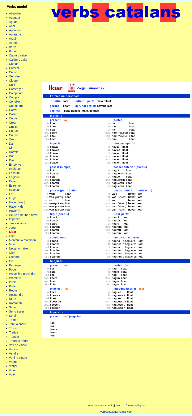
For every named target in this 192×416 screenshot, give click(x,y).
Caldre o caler (18, 59)
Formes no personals (65, 96)
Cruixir (13, 139)
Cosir (12, 114)
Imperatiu (56, 312)
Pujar (12, 286)
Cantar (13, 63)
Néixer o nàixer (19, 248)
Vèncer (13, 349)
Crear (12, 122)
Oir (11, 261)
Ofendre (14, 257)
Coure (13, 118)
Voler (12, 374)
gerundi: (56, 106)
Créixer (13, 126)
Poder (13, 269)
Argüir (13, 38)
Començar (16, 89)
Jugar (12, 227)
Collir (12, 84)
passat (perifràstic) (63, 190)
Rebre (13, 290)
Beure (13, 51)
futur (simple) (59, 214)
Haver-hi (14, 210)
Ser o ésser (16, 311)
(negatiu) (75, 316)
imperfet (56, 143)
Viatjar (13, 366)
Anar (12, 26)
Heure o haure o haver (23, 215)
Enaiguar (15, 168)
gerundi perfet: (85, 106)
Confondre (16, 105)
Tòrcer (13, 328)
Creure (13, 135)
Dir (11, 147)
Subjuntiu (57, 261)
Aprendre (15, 34)
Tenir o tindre (17, 324)
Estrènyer (15, 185)
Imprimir (14, 219)
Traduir (13, 332)
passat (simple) (61, 167)
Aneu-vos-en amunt (100, 405)
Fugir (12, 198)
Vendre (13, 353)
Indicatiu (56, 115)
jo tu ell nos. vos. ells (46, 131)
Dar (11, 143)
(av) (65, 120)
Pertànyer (15, 265)
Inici (118, 405)
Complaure (16, 93)
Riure (12, 299)
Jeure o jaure (17, 223)
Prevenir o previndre (22, 273)
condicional (58, 237)
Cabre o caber (18, 55)
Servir (13, 315)
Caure (13, 72)
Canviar (14, 68)
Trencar (14, 336)
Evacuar (14, 189)
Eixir (12, 160)
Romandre (16, 303)
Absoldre (15, 13)
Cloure (13, 80)
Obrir (12, 252)
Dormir (13, 152)
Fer (11, 194)
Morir (12, 244)
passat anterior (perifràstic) (133, 190)
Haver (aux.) (17, 202)
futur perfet (121, 214)
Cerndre (14, 76)
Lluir (11, 236)
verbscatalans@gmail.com (116, 411)
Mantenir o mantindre (23, 240)
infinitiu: (56, 101)
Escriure (14, 173)
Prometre (15, 278)
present (55, 120)
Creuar (13, 131)
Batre (12, 47)
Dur (11, 156)
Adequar (14, 17)
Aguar (13, 22)
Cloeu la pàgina (135, 405)
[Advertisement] (116, 51)
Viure (12, 370)
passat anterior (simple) (130, 167)
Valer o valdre (18, 345)
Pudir (12, 282)
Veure (13, 362)
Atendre (14, 42)
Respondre (16, 294)
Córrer (13, 110)
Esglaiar (14, 177)
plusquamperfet (124, 143)
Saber (13, 307)
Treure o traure (19, 341)
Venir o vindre (18, 357)
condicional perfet (126, 237)
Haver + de (16, 206)
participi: (56, 110)
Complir (14, 97)
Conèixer (15, 101)
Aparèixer (15, 30)
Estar (12, 181)
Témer (13, 320)
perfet (118, 120)
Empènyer (15, 164)
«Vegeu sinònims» (90, 88)
